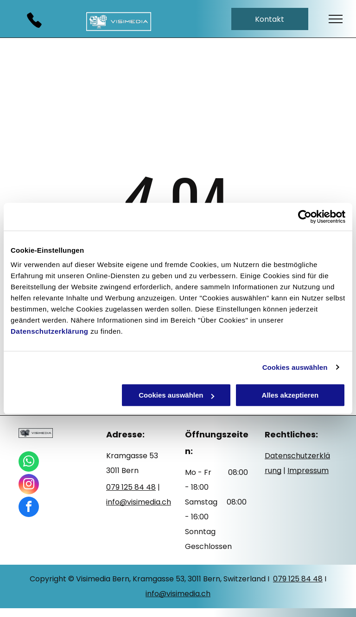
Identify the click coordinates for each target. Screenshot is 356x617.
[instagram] (29, 485)
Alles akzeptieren (290, 395)
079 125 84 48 (298, 578)
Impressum (308, 470)
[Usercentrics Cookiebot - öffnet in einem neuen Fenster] (304, 217)
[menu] (336, 19)
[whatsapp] (29, 462)
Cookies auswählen (295, 367)
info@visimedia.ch (178, 593)
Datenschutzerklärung (50, 331)
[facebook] (29, 508)
